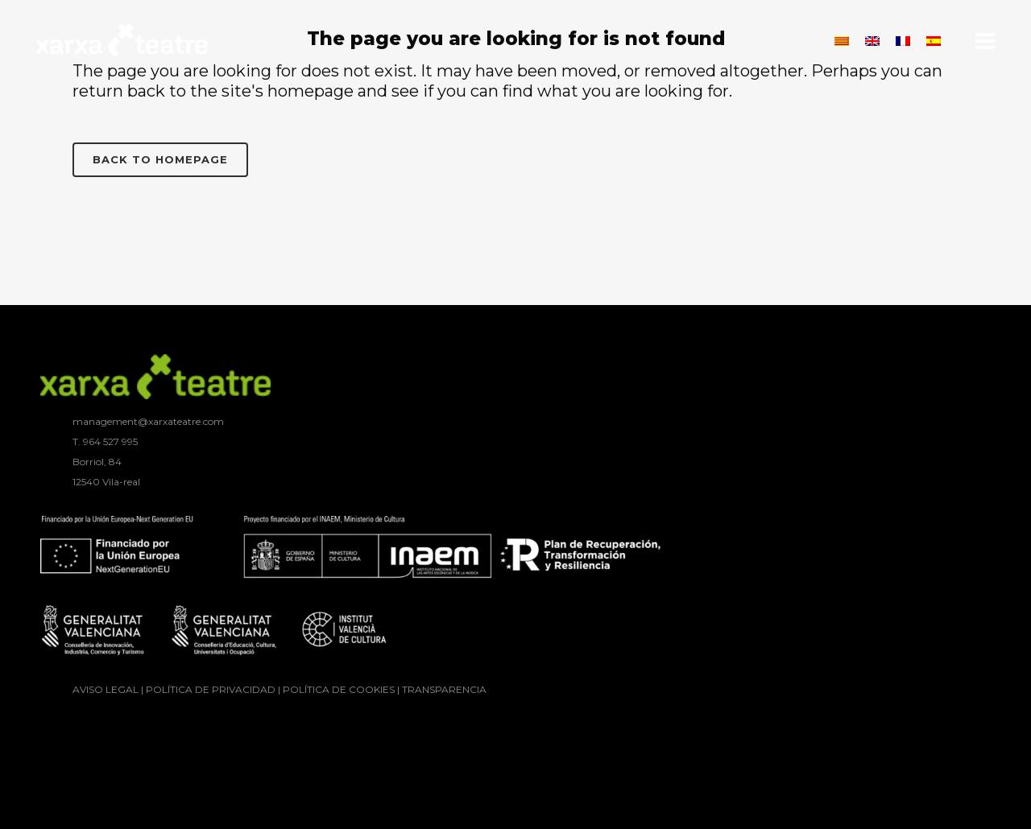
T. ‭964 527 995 (105, 441)
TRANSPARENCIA (444, 689)
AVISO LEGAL (105, 689)
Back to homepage (160, 159)
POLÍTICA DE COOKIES (339, 689)
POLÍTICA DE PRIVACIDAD (210, 689)
